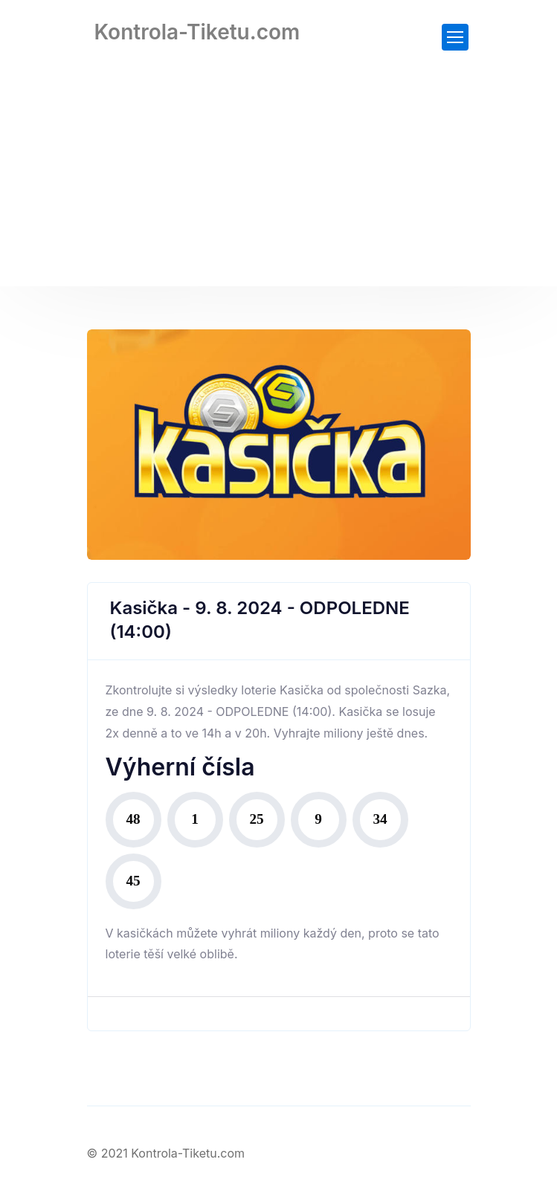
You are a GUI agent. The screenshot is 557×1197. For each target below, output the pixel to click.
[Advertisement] (278, 182)
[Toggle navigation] (455, 37)
